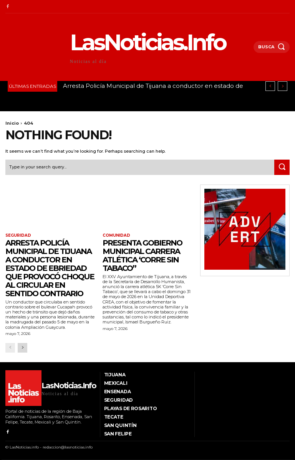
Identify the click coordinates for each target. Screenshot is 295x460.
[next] (282, 86)
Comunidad (116, 235)
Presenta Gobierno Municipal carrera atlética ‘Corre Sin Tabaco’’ (142, 255)
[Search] (282, 167)
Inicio (12, 123)
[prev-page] (10, 348)
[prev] (270, 86)
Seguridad (18, 235)
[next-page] (22, 348)
